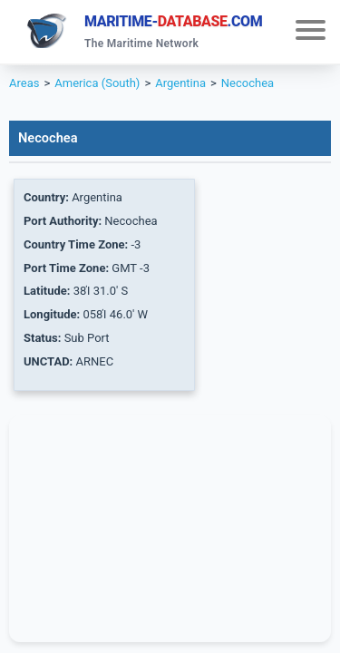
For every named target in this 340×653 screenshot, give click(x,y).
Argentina (180, 83)
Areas (24, 83)
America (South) (97, 83)
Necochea (247, 83)
